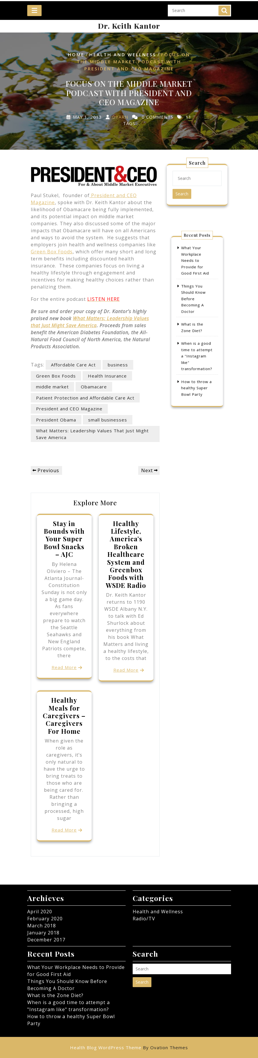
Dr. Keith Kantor (129, 25)
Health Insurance (107, 376)
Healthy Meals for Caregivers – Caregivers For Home (64, 716)
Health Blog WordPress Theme (129, 1047)
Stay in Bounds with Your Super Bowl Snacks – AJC (64, 539)
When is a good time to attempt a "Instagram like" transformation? (196, 348)
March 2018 (41, 925)
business (118, 365)
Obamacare (94, 387)
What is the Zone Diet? (55, 995)
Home (76, 54)
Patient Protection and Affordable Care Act (85, 398)
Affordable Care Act (73, 365)
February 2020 (45, 918)
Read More (64, 667)
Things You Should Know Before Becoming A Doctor (194, 303)
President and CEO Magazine (69, 409)
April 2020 (39, 911)
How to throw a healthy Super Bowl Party (196, 373)
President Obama (56, 420)
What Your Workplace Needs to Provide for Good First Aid (195, 274)
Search (224, 6)
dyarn (120, 117)
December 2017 (46, 939)
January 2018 (43, 932)
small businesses (107, 420)
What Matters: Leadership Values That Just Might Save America (92, 434)
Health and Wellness (122, 54)
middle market (52, 387)
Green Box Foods (52, 251)
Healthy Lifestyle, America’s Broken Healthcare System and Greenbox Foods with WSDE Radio (126, 554)
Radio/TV (144, 918)
